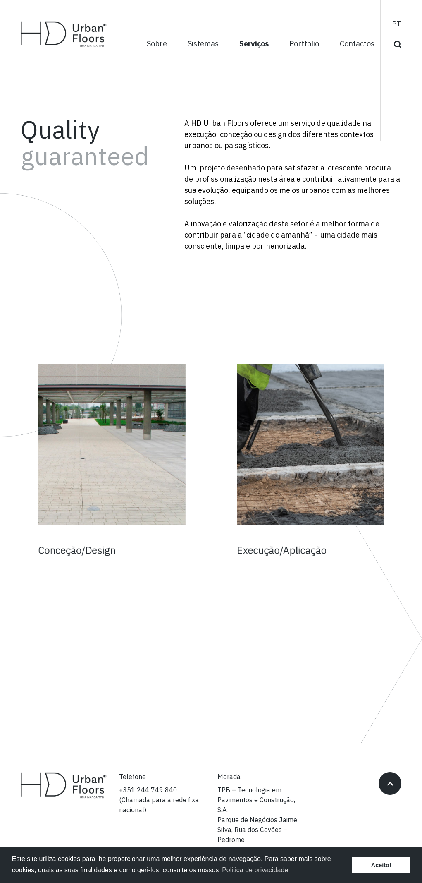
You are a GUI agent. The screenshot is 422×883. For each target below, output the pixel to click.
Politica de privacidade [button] (255, 869)
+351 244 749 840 (148, 790)
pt (396, 24)
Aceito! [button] (381, 865)
